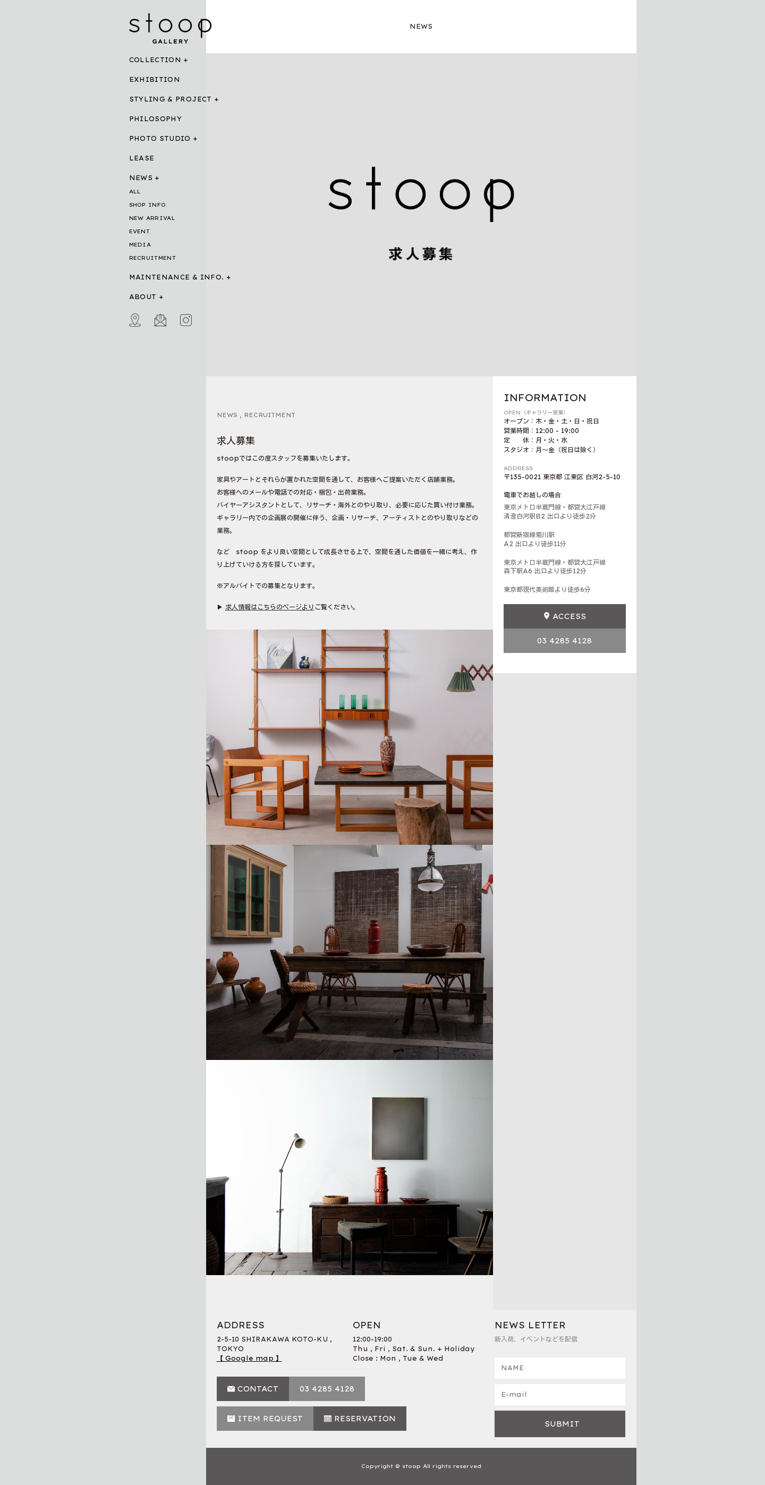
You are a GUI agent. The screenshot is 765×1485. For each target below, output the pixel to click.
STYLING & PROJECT (170, 99)
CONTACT (257, 1389)
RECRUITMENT (152, 257)
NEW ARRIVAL (152, 218)
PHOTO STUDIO (160, 138)
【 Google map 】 (249, 1358)
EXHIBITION (155, 79)
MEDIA (140, 244)
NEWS (140, 178)
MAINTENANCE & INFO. (176, 277)
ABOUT (143, 297)
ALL (135, 191)
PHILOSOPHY (155, 119)
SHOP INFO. (148, 204)
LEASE (142, 158)
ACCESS (569, 616)
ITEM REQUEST (270, 1418)
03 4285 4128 (564, 641)
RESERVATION (365, 1418)
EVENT (139, 231)
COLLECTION (155, 60)
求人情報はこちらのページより (269, 607)
